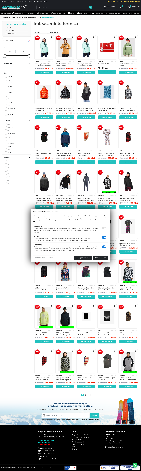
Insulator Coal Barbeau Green (127, 65)
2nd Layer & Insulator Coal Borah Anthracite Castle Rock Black (85, 109)
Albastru (9, 127)
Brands (125, 13)
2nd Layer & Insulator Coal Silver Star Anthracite (126, 199)
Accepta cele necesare (44, 258)
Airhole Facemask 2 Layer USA (84, 379)
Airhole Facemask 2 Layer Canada (84, 154)
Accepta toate (100, 258)
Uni (7, 177)
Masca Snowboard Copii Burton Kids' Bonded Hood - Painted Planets (85, 289)
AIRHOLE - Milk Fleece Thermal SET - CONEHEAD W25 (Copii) (127, 244)
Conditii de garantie (78, 442)
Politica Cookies (77, 440)
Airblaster (10, 96)
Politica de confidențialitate (81, 437)
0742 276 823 (8, 1)
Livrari (73, 447)
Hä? (8, 111)
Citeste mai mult (39, 222)
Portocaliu (10, 143)
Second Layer (11, 33)
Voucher (9, 114)
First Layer (9, 28)
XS (7, 183)
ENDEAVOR (10, 108)
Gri (7, 130)
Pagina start (6, 17)
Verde (8, 152)
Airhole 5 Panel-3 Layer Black (43, 154)
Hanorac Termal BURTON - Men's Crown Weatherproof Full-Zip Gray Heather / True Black (127, 379)
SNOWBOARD (16, 17)
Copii (8, 80)
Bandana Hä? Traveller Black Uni (85, 334)
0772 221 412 (31, 1)
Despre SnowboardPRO (80, 435)
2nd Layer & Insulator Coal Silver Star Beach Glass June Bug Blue (43, 65)
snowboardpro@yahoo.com (54, 459)
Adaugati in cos (107, 117)
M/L (8, 167)
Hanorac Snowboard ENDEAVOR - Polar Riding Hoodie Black (65, 199)
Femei (8, 83)
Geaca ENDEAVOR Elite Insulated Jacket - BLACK (65, 109)
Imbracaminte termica (16, 24)
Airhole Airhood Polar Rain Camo (126, 334)
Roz (8, 149)
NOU (8, 67)
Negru (8, 137)
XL (7, 180)
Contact (136, 13)
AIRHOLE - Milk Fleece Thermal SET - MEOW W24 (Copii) (106, 154)
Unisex (9, 86)
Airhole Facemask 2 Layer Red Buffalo (42, 379)
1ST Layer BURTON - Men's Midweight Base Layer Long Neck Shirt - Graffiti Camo (64, 379)
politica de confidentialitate (90, 419)
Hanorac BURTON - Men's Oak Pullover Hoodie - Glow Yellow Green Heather (42, 334)
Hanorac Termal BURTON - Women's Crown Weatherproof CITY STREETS (127, 289)
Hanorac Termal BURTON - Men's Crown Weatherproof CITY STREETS (127, 109)
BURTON (9, 102)
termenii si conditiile (72, 419)
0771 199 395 (43, 1)
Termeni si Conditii (78, 444)
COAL (8, 105)
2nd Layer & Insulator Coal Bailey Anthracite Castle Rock (43, 199)
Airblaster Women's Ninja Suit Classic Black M (85, 199)
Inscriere (94, 415)
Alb (8, 124)
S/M (8, 174)
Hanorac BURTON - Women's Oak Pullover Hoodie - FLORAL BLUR (64, 289)
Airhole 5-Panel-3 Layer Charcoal (106, 379)
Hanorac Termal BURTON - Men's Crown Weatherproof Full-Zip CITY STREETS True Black (106, 199)
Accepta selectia (82, 258)
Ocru (8, 140)
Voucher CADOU (104, 64)
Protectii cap (10, 30)
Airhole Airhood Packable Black (40, 289)
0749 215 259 (20, 1)
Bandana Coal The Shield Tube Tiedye (107, 109)
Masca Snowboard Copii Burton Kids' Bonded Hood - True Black (106, 289)
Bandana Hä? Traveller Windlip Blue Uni (106, 334)
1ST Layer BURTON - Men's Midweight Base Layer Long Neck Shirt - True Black (64, 334)
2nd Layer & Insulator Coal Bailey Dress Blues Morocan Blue (64, 154)
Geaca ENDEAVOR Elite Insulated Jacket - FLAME (43, 109)
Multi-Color (10, 133)
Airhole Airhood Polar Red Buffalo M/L (126, 154)
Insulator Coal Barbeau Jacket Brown (64, 65)
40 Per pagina (53, 32)
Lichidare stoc (6, 13)
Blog (130, 13)
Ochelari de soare (113, 13)
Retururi (74, 449)
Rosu (8, 146)
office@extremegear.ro (115, 447)
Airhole (9, 99)
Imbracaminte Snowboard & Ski (31, 17)
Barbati (9, 77)
